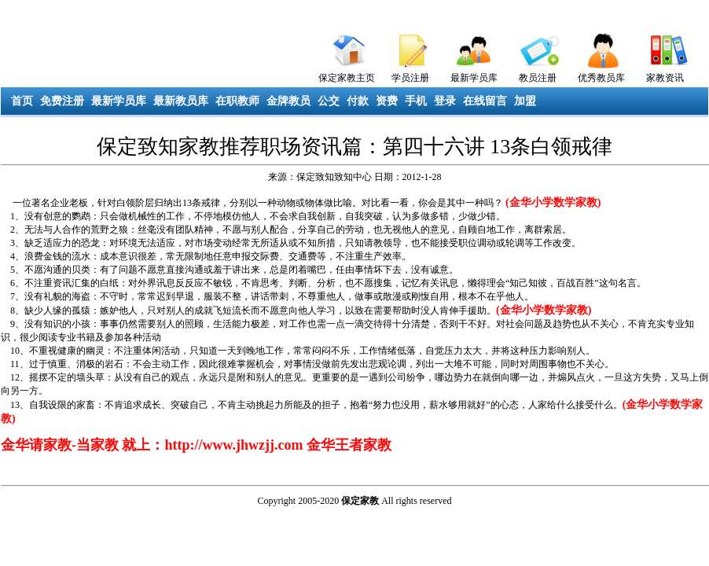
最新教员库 (180, 101)
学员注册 (410, 77)
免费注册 (62, 101)
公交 (329, 101)
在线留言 (485, 101)
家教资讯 (665, 77)
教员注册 (538, 77)
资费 (387, 101)
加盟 (525, 101)
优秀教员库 (601, 77)
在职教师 (237, 101)
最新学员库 (474, 77)
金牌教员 (288, 101)
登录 (445, 101)
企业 (59, 202)
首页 (22, 101)
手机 (416, 101)
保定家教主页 (346, 77)
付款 (358, 101)
